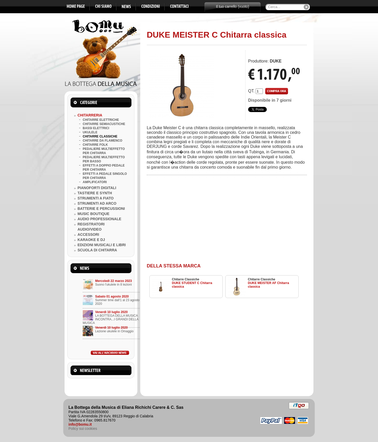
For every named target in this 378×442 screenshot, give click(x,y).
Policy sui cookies (82, 428)
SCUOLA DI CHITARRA (97, 250)
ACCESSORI (88, 234)
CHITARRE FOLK (95, 145)
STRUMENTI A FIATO (96, 198)
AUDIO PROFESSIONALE (99, 219)
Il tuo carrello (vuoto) (232, 6)
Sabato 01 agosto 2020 (112, 296)
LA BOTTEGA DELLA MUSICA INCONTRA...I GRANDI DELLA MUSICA (110, 319)
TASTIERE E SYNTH (95, 193)
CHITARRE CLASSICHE (100, 136)
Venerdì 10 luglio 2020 (111, 312)
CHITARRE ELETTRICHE (101, 120)
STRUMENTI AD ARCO (97, 203)
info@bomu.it (80, 424)
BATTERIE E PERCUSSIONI (101, 208)
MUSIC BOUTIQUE (93, 214)
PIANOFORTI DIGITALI (97, 188)
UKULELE (90, 132)
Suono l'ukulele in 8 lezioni (113, 284)
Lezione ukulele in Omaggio (114, 331)
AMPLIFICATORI (95, 182)
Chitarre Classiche (185, 279)
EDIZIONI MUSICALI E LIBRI (102, 245)
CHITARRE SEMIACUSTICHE (104, 124)
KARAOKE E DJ (91, 240)
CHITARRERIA (90, 115)
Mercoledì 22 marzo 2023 (113, 281)
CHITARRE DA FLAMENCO (102, 140)
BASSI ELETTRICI (96, 128)
